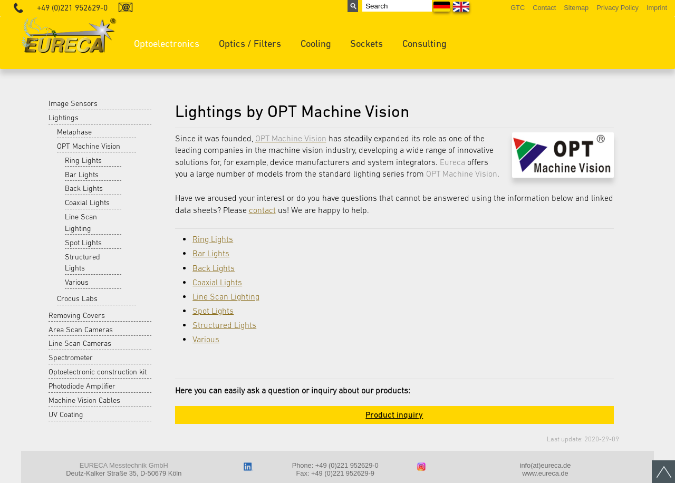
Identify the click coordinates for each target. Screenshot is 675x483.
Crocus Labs (77, 298)
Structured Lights (82, 263)
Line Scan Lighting (81, 222)
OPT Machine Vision (88, 146)
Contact (544, 8)
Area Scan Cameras (81, 329)
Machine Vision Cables (84, 400)
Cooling (316, 43)
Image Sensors (73, 103)
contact (262, 210)
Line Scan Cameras (80, 343)
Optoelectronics (166, 43)
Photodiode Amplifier (82, 386)
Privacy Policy (617, 8)
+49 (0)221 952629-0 (72, 7)
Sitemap (576, 8)
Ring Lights (83, 160)
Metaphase (74, 132)
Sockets (366, 43)
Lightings (64, 117)
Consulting (424, 43)
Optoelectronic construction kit (98, 372)
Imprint (657, 8)
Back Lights (84, 188)
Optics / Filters (250, 43)
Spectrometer (71, 357)
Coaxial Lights (87, 202)
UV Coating (66, 414)
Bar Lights (82, 174)
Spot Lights (83, 242)
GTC (517, 8)
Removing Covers (77, 315)
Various (77, 282)
